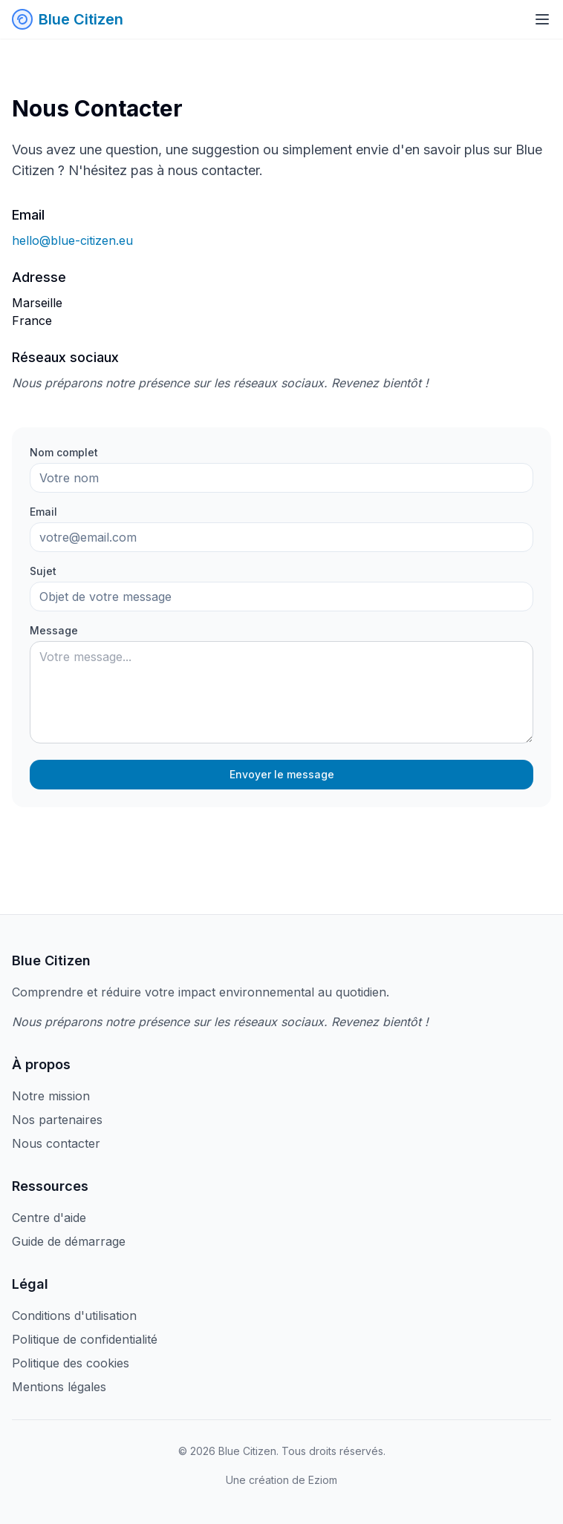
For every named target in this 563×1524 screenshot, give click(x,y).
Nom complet (64, 452)
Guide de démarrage (69, 1241)
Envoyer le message (282, 774)
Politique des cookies (70, 1363)
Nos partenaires (57, 1119)
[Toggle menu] (542, 19)
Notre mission (51, 1095)
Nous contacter (56, 1143)
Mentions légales (59, 1386)
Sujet (43, 571)
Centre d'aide (49, 1217)
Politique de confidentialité (84, 1339)
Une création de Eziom (281, 1480)
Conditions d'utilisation (74, 1315)
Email (43, 511)
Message (54, 630)
